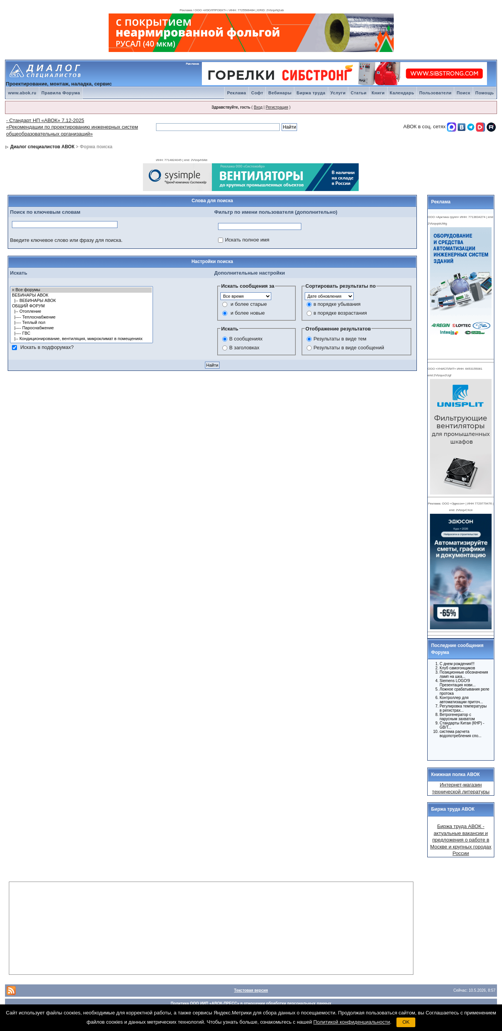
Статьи (358, 93)
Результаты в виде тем (340, 339)
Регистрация (276, 107)
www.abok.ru (22, 93)
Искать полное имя (247, 240)
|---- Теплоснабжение (81, 317)
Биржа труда (311, 93)
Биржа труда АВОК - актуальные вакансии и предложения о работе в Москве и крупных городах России (460, 839)
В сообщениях (246, 339)
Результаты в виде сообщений (349, 347)
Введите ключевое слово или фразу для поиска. (66, 240)
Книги (378, 93)
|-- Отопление (81, 311)
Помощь (484, 93)
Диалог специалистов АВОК (42, 146)
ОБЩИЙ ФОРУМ (81, 306)
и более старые (249, 304)
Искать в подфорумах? (47, 347)
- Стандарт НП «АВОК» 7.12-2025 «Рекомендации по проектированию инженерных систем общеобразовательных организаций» (72, 127)
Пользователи (435, 93)
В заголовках (244, 347)
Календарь (402, 93)
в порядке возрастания (340, 313)
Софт (257, 93)
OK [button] (406, 1022)
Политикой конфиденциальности (351, 1022)
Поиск (463, 93)
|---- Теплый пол (81, 322)
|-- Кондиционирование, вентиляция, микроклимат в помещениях (81, 339)
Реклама (236, 93)
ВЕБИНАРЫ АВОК (81, 295)
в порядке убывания (337, 304)
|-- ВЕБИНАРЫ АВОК (81, 300)
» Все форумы (81, 290)
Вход (258, 107)
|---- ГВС (81, 333)
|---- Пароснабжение (81, 328)
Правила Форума (61, 93)
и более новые (248, 313)
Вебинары (279, 93)
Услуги (338, 93)
